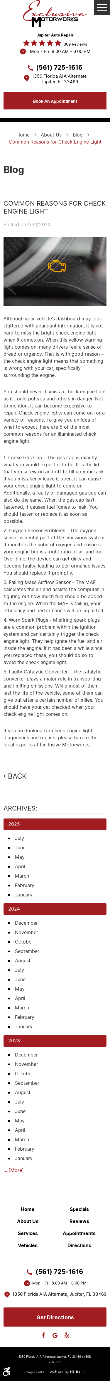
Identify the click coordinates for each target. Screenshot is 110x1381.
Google (55, 1335)
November (26, 932)
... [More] (14, 1170)
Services (28, 1233)
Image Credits (34, 1372)
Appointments (79, 1233)
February (24, 885)
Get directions (55, 1317)
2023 (14, 1040)
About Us (51, 135)
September (27, 951)
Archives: (20, 808)
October (24, 942)
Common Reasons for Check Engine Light (55, 142)
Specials (79, 1209)
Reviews (79, 1221)
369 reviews (75, 44)
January (24, 894)
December (26, 923)
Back (17, 776)
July (19, 838)
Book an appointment (55, 101)
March (22, 876)
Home (23, 135)
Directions (79, 1245)
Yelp (67, 1335)
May (20, 857)
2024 (14, 909)
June (20, 847)
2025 (14, 824)
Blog (78, 135)
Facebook (43, 1335)
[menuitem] (29, 1209)
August (23, 960)
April (20, 866)
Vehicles (28, 1245)
